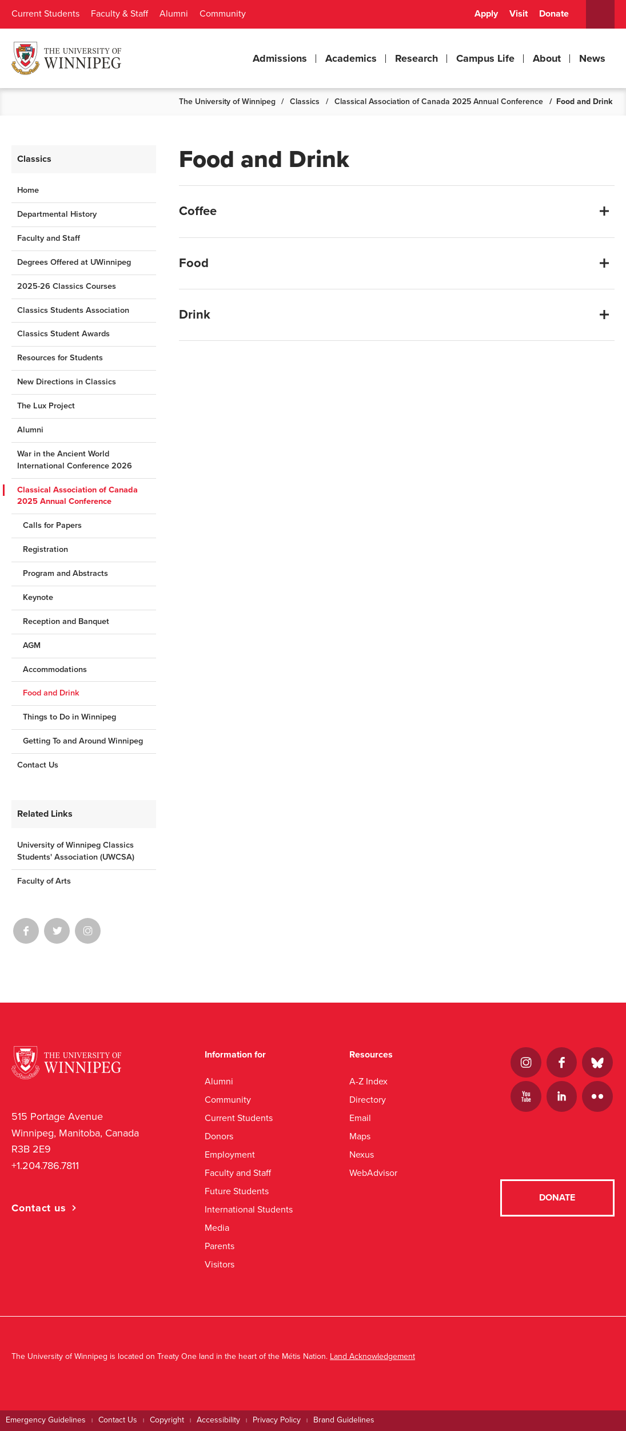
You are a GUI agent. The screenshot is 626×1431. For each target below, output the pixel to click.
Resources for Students (60, 358)
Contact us (38, 1208)
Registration (45, 549)
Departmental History (57, 214)
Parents (219, 1246)
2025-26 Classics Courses (66, 286)
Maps (359, 1136)
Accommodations (55, 669)
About (547, 58)
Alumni (174, 13)
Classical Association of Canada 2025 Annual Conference (438, 101)
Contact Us (37, 765)
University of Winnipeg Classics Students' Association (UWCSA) (75, 851)
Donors (219, 1136)
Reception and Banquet (66, 621)
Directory (367, 1099)
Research (416, 58)
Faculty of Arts (44, 881)
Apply (486, 13)
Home (28, 190)
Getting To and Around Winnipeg (83, 741)
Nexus (361, 1154)
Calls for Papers (52, 525)
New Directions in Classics (66, 382)
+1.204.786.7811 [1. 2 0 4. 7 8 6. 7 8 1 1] (45, 1165)
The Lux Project (46, 406)
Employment (230, 1154)
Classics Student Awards (63, 334)
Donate (554, 13)
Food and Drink (51, 693)
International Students (249, 1209)
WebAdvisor (373, 1172)
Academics (351, 58)
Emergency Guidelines (46, 1420)
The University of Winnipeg (227, 101)
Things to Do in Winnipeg (69, 717)
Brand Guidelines (343, 1420)
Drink (194, 314)
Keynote (38, 597)
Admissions (280, 58)
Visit (518, 13)
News (592, 58)
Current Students (45, 13)
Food (194, 263)
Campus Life (485, 58)
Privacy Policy (277, 1420)
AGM (32, 645)
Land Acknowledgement (372, 1356)
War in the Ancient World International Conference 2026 (74, 460)
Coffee (198, 211)
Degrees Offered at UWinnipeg (74, 262)
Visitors (219, 1264)
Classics (305, 101)
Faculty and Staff (48, 238)
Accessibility (218, 1420)
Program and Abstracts (65, 573)
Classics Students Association (73, 310)
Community (223, 13)
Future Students (237, 1191)
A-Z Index (368, 1081)
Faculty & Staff (119, 13)
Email (360, 1117)
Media (217, 1227)
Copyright (167, 1420)
